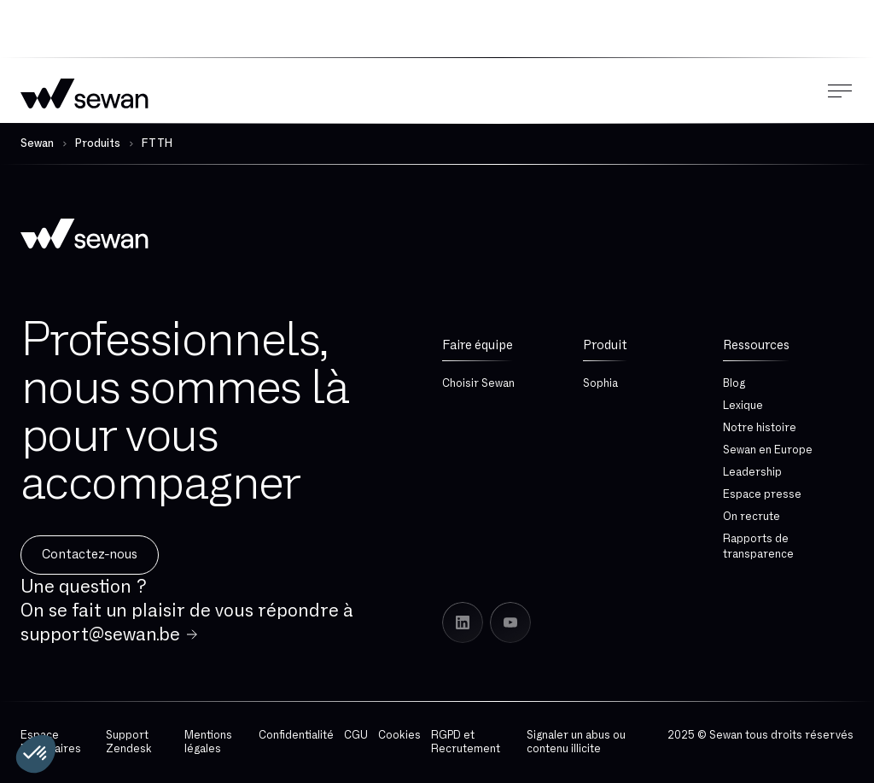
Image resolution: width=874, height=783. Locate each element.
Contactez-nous (89, 554)
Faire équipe (477, 345)
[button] (35, 753)
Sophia (600, 383)
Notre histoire (759, 428)
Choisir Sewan (478, 383)
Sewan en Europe (768, 450)
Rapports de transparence (758, 546)
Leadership (752, 472)
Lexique (743, 406)
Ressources (756, 345)
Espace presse (762, 494)
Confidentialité (296, 735)
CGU (356, 735)
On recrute (751, 517)
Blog (734, 383)
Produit (605, 345)
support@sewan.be (100, 634)
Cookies (399, 735)
